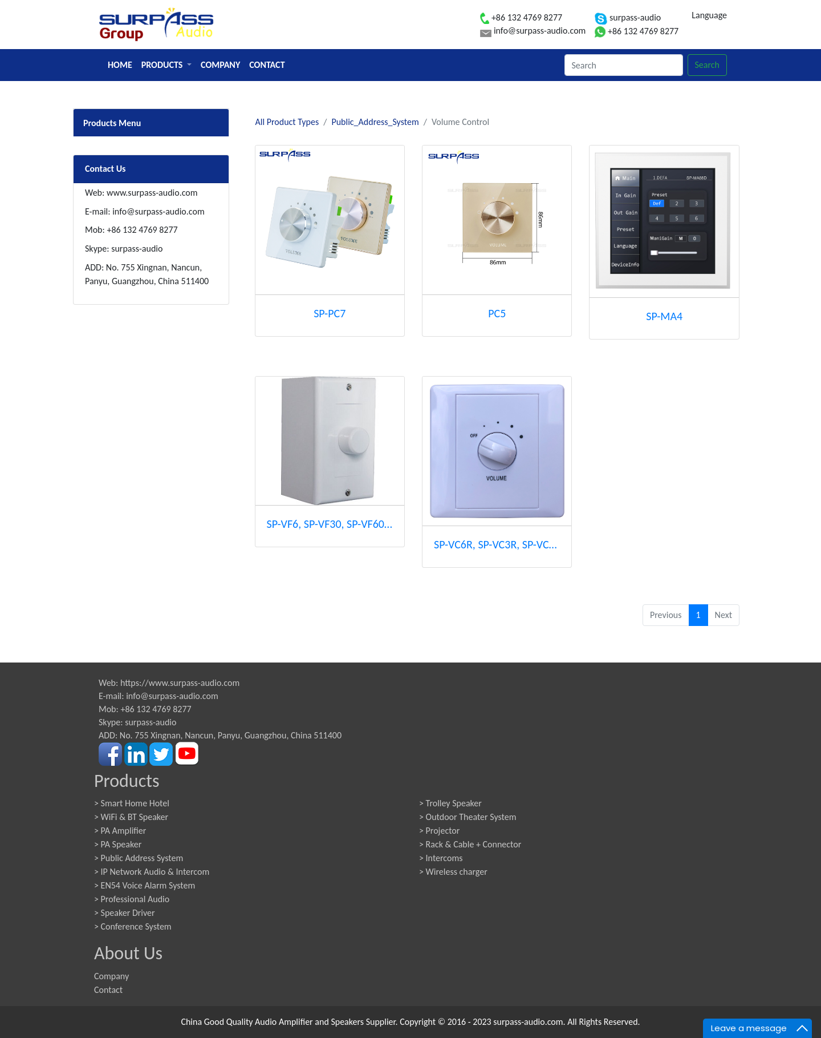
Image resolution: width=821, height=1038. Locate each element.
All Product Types (287, 121)
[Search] (623, 65)
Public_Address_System (374, 121)
